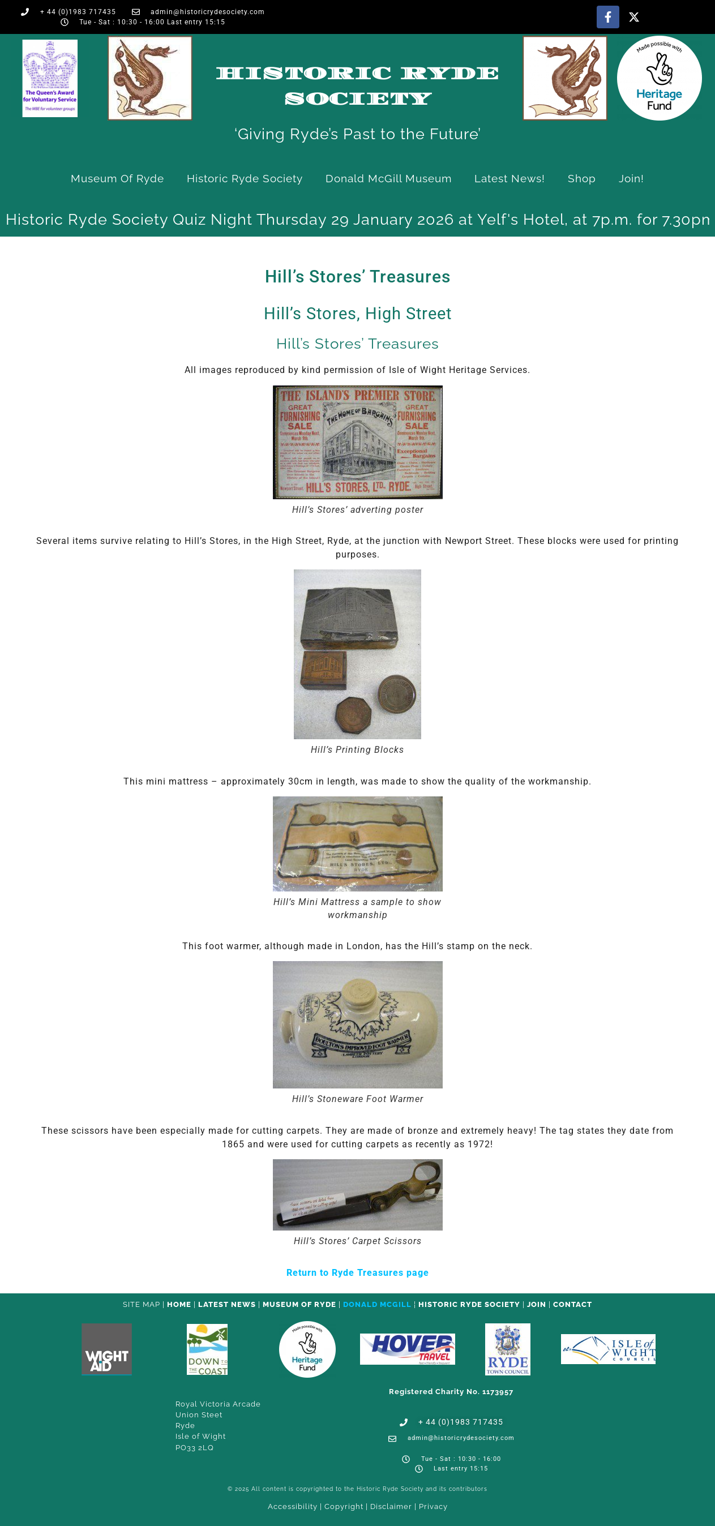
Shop (582, 178)
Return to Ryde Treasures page (357, 1272)
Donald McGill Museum (389, 178)
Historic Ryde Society (245, 178)
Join (536, 1304)
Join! (631, 178)
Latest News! (509, 178)
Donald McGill (377, 1304)
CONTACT (572, 1304)
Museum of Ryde (117, 178)
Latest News (227, 1304)
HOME (179, 1304)
